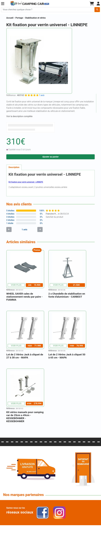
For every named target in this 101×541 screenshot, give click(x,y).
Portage (20, 18)
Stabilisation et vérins (35, 18)
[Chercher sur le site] (48, 9)
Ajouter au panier (50, 156)
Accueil (9, 18)
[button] (2, 4)
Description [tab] (14, 167)
